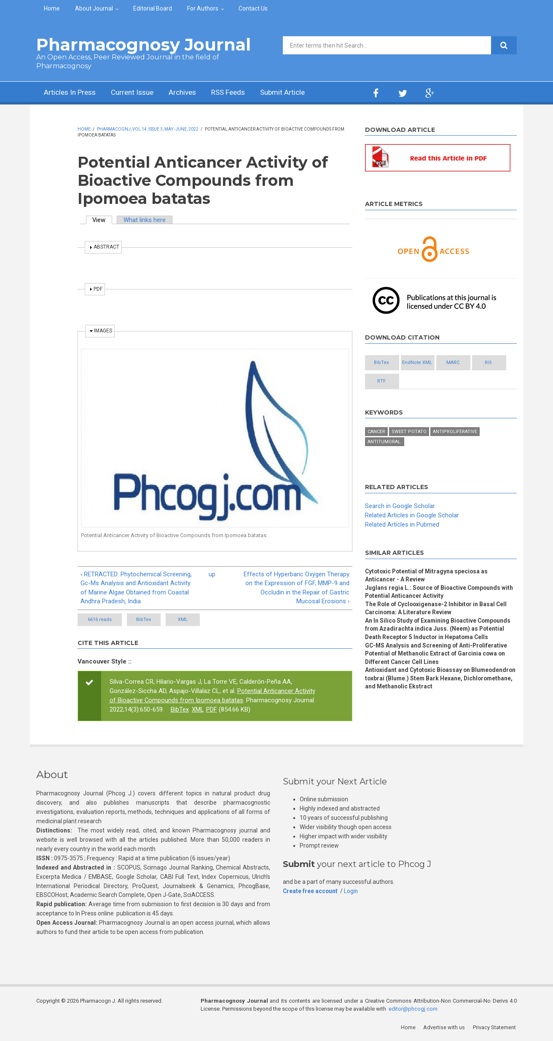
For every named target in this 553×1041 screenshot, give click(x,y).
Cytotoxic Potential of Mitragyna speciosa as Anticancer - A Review (428, 575)
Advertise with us (445, 1028)
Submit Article (295, 92)
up (212, 574)
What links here (145, 220)
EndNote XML (433, 363)
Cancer (376, 432)
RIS (386, 381)
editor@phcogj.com (413, 1009)
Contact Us (253, 8)
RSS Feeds (238, 92)
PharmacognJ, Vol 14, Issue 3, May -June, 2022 (148, 129)
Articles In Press (71, 92)
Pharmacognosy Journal (143, 44)
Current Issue (137, 92)
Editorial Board (152, 8)
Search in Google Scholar (400, 507)
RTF (432, 381)
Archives (190, 92)
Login (352, 891)
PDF (212, 710)
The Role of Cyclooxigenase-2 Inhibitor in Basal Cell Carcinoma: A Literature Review (437, 609)
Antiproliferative (455, 432)
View (103, 220)
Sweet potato (409, 432)
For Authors (202, 8)
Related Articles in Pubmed (402, 525)
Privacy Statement (495, 1028)
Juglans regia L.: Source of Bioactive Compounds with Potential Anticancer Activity (440, 592)
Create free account (310, 891)
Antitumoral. (385, 442)
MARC (478, 363)
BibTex (149, 620)
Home (52, 8)
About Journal (94, 8)
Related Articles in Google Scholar (412, 515)
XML (198, 620)
